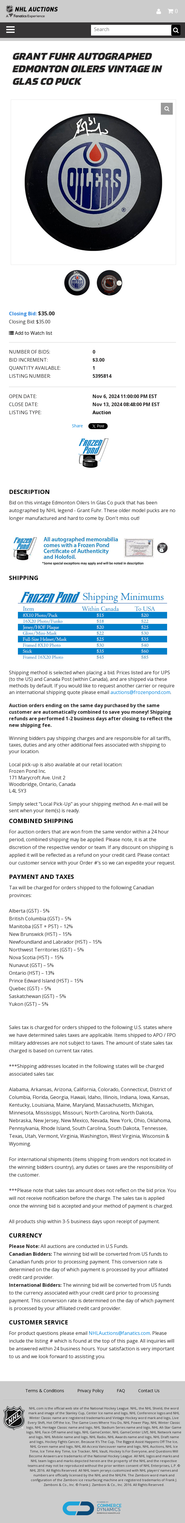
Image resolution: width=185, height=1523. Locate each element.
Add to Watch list (30, 333)
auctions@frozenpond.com (140, 692)
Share (77, 426)
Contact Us (149, 1390)
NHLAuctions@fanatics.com (119, 1333)
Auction (101, 412)
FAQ (121, 1390)
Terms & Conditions (44, 1390)
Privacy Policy (90, 1390)
